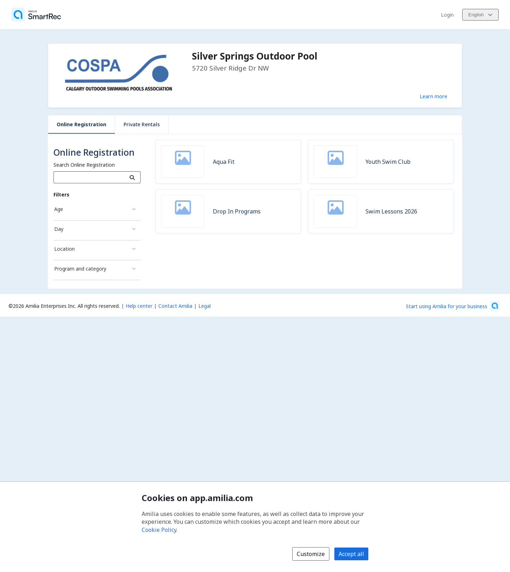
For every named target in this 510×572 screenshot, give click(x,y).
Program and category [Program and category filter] (80, 268)
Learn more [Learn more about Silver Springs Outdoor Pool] (433, 96)
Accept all (351, 554)
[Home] (36, 14)
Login (447, 14)
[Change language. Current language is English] (480, 15)
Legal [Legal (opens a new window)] (204, 305)
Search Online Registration (84, 164)
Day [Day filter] (58, 229)
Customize (311, 554)
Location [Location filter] (64, 248)
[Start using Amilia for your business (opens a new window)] (452, 305)
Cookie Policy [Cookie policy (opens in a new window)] (159, 530)
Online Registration (81, 124)
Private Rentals (142, 124)
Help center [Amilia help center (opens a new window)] (139, 305)
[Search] (132, 177)
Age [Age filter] (58, 209)
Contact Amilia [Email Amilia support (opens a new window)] (175, 305)
